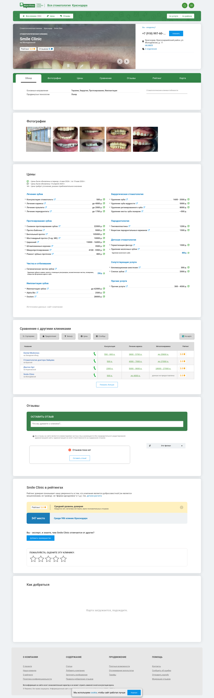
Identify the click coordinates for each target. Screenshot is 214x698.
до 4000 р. (135, 375)
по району (187, 16)
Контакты (156, 666)
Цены (51, 16)
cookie (93, 692)
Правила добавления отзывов (79, 679)
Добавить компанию (75, 670)
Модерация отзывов (161, 679)
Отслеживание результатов (121, 670)
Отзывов (44, 49)
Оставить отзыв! (80, 458)
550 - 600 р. (109, 354)
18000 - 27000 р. (163, 368)
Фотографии (54, 78)
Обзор (28, 78)
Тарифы (112, 675)
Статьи (69, 666)
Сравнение (106, 78)
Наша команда (29, 670)
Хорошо (134, 693)
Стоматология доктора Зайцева (38, 360)
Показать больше (107, 385)
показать (176, 34)
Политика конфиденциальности (37, 679)
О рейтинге (28, 675)
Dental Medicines (31, 353)
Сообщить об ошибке (161, 670)
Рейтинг (157, 78)
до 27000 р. (163, 361)
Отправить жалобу (160, 675)
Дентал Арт (29, 367)
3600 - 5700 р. (135, 354)
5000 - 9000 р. (135, 368)
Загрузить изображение (76, 675)
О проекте (27, 666)
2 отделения (151, 49)
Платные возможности (119, 666)
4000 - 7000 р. (135, 361)
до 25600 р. (163, 354)
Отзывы (65, 16)
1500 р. (109, 368)
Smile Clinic (28, 374)
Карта (183, 78)
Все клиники (32, 16)
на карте (149, 45)
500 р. (110, 361)
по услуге (173, 16)
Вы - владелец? (149, 27)
